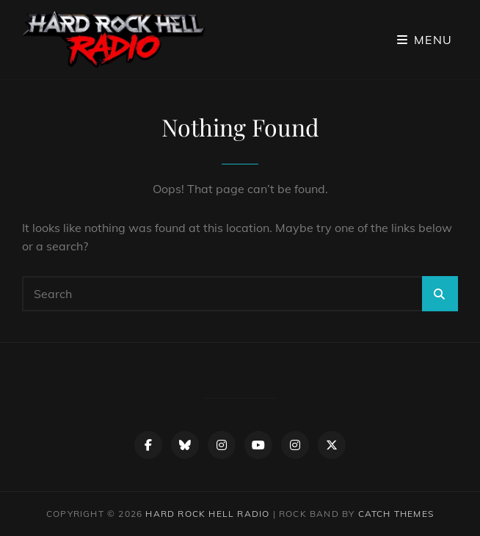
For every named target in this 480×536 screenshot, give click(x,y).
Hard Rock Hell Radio (207, 513)
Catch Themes (396, 513)
